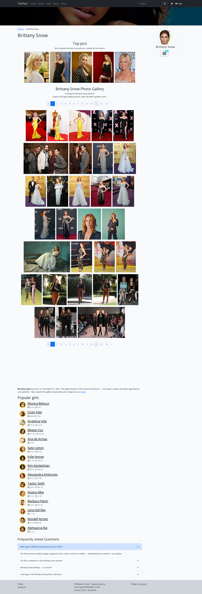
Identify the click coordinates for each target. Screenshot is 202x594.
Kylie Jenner (36, 456)
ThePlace (23, 3)
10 (91, 103)
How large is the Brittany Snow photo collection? (41, 574)
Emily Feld (35, 412)
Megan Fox (35, 430)
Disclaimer (92, 590)
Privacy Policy (80, 590)
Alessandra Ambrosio (43, 474)
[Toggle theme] (171, 3)
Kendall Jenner (38, 519)
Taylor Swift (36, 483)
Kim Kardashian (39, 465)
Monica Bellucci (38, 403)
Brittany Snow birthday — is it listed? (36, 567)
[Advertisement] (101, 16)
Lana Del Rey (37, 510)
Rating (56, 3)
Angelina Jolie (37, 421)
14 (106, 103)
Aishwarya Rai (37, 528)
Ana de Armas (37, 439)
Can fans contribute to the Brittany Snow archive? (41, 560)
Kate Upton (36, 448)
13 (101, 103)
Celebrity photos (98, 584)
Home (33, 3)
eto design (142, 584)
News (48, 3)
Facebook (22, 587)
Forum (63, 3)
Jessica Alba (36, 492)
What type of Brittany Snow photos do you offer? (41, 546)
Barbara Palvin (38, 501)
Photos (41, 3)
